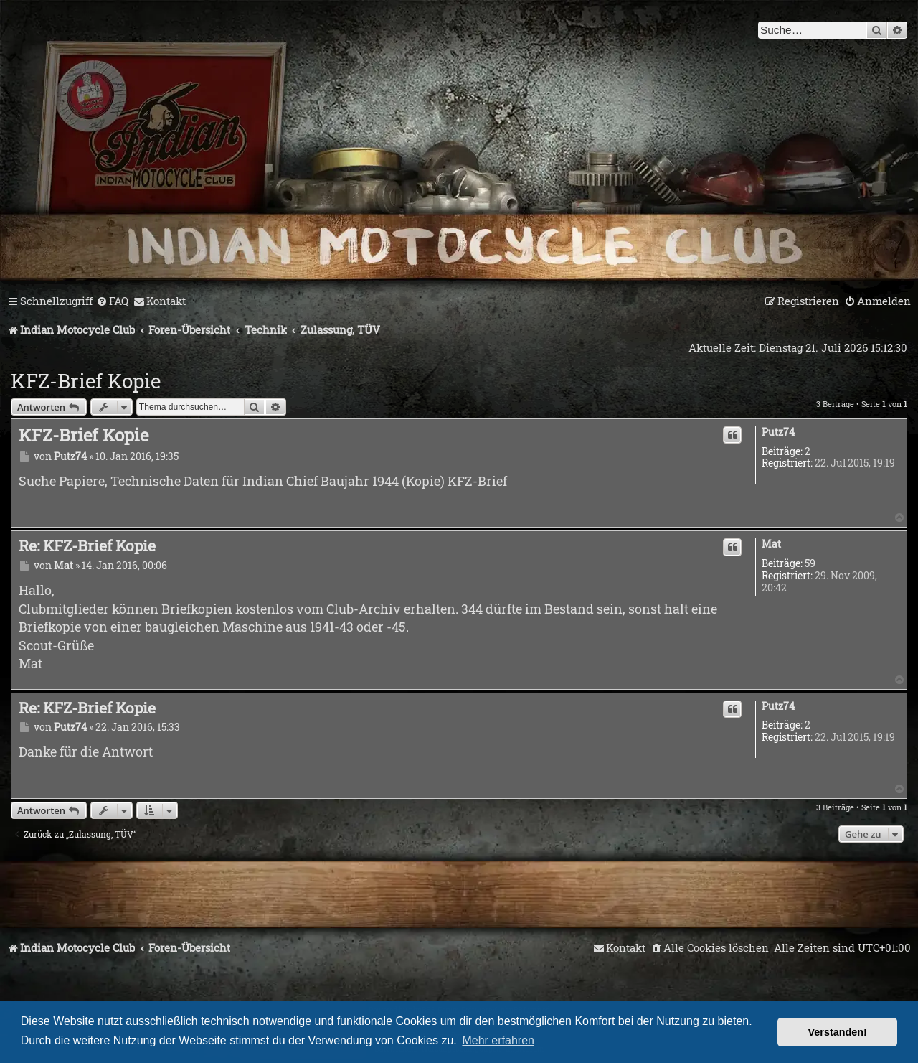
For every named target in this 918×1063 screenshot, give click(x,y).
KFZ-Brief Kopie (86, 380)
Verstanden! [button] (837, 1032)
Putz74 (778, 432)
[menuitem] (112, 301)
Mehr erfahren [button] (498, 1040)
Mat (771, 544)
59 (810, 564)
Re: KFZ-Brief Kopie (87, 545)
